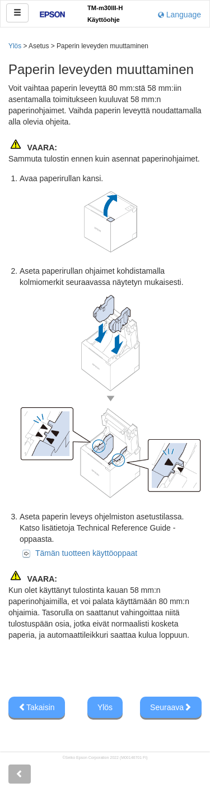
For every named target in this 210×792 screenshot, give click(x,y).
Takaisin (36, 707)
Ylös (14, 46)
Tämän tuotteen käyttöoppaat (86, 553)
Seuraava (171, 707)
